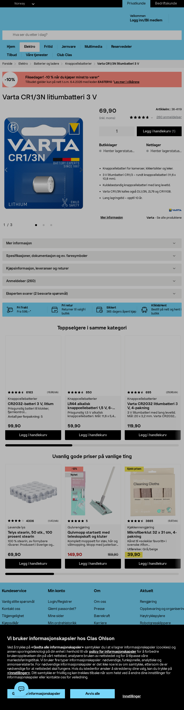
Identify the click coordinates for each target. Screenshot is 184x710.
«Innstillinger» (18, 673)
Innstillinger (132, 696)
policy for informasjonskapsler (112, 651)
